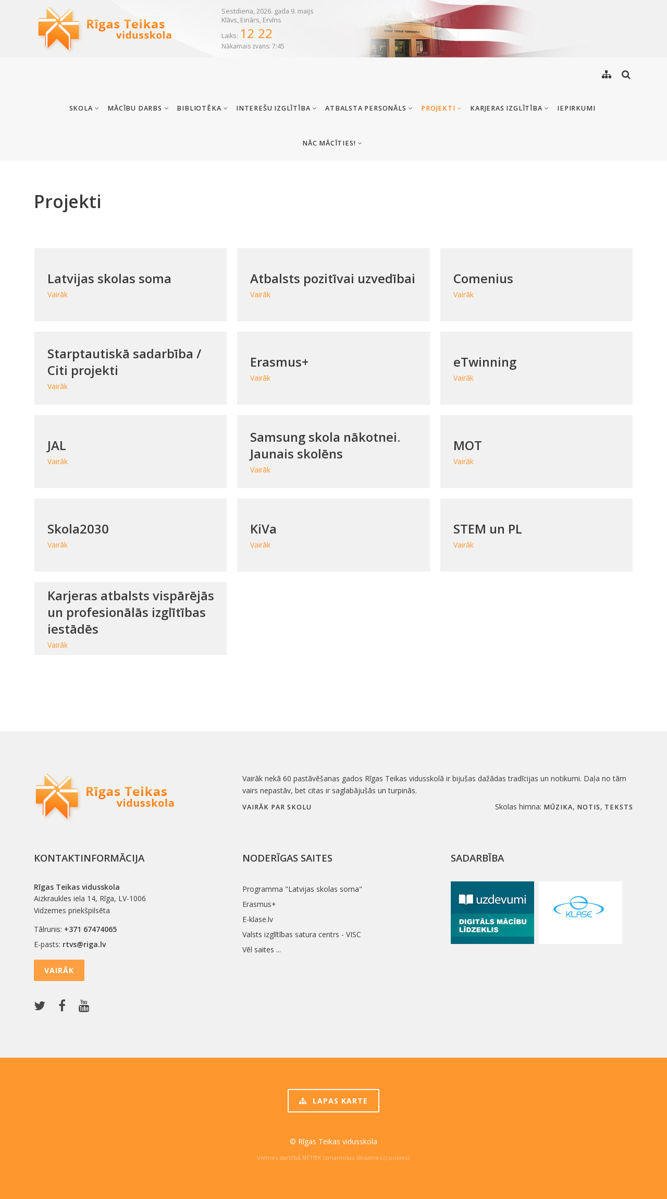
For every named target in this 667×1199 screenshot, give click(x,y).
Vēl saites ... (261, 949)
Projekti (441, 108)
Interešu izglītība (276, 108)
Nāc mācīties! (332, 143)
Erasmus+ (259, 904)
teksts (618, 807)
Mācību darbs (137, 108)
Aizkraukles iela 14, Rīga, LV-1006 (90, 898)
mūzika (558, 807)
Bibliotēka (202, 108)
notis (588, 807)
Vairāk (59, 970)
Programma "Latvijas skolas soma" (302, 889)
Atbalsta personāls (369, 108)
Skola (84, 108)
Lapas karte (333, 1101)
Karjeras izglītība (509, 108)
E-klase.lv (257, 919)
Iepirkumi (576, 108)
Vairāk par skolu (277, 807)
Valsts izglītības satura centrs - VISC (301, 934)
